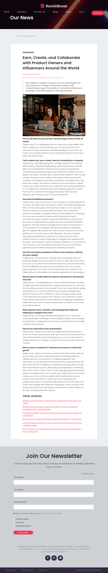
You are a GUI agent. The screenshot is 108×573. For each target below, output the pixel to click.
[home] (52, 4)
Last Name (19, 490)
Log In (82, 12)
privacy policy (42, 549)
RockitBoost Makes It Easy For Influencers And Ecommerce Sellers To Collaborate (52, 414)
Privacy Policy (27, 570)
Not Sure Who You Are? (52, 513)
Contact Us (42, 570)
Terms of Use (10, 570)
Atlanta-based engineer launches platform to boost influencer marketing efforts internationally (50, 408)
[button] (21, 12)
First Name (19, 477)
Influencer (20, 522)
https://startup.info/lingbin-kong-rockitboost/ (43, 77)
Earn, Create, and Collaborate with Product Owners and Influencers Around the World (52, 430)
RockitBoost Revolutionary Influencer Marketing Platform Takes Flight (52, 419)
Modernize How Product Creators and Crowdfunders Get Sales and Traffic (52, 401)
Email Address (21, 502)
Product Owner (22, 519)
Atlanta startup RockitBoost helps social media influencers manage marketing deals (52, 424)
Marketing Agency (23, 526)
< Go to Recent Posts (25, 36)
